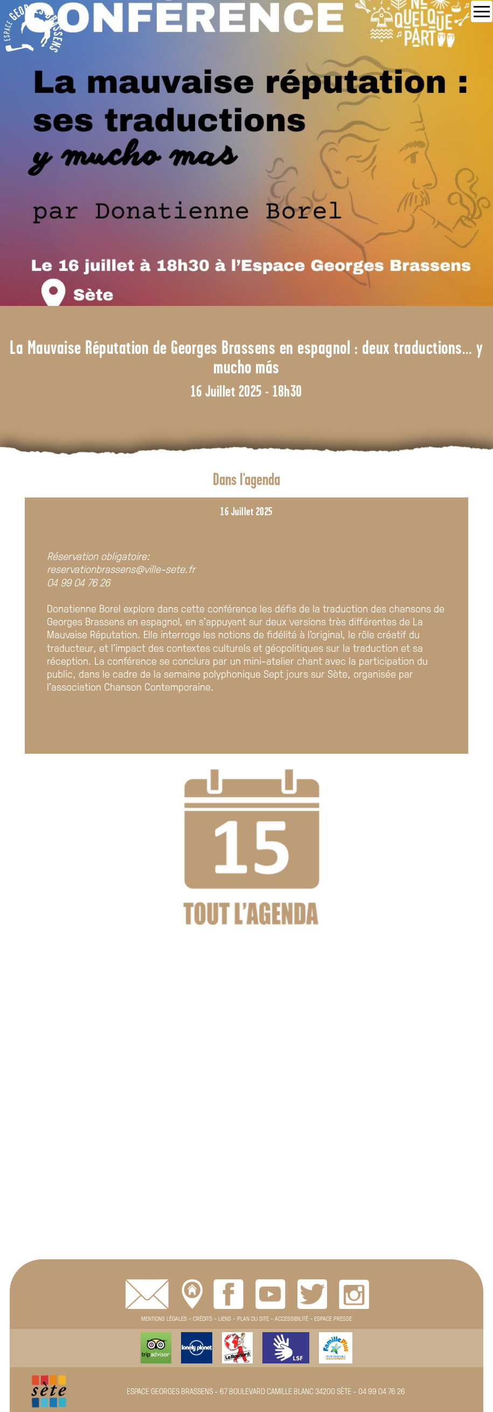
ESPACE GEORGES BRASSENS (170, 1391)
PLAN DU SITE (253, 1318)
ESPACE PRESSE (333, 1318)
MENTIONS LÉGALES (164, 1318)
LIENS (224, 1318)
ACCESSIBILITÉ (291, 1318)
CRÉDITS (202, 1318)
